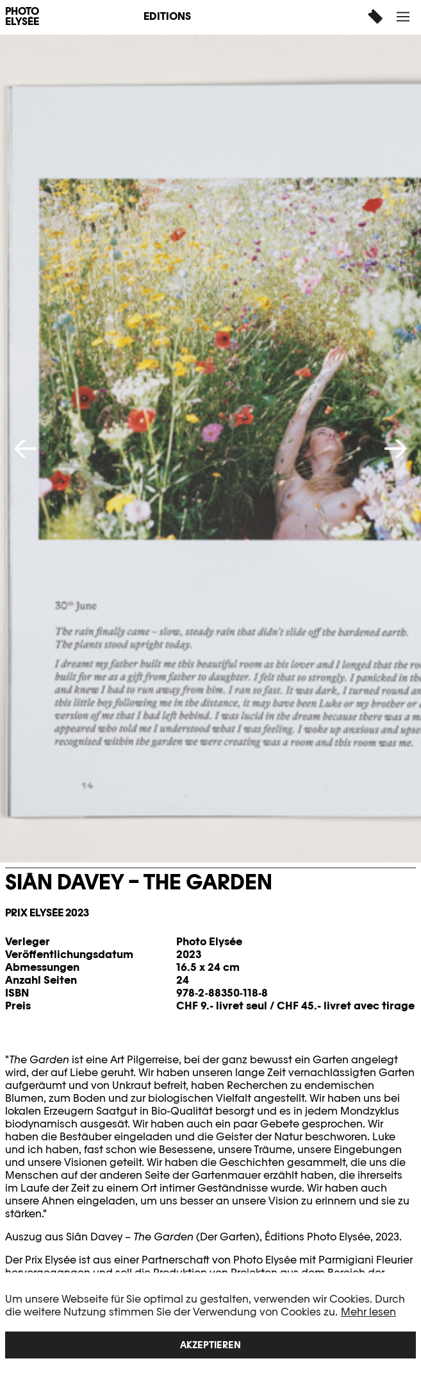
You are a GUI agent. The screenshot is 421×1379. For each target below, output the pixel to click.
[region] (210, 1325)
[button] (404, 16)
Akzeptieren (210, 1344)
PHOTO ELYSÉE (22, 16)
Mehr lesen (368, 1312)
